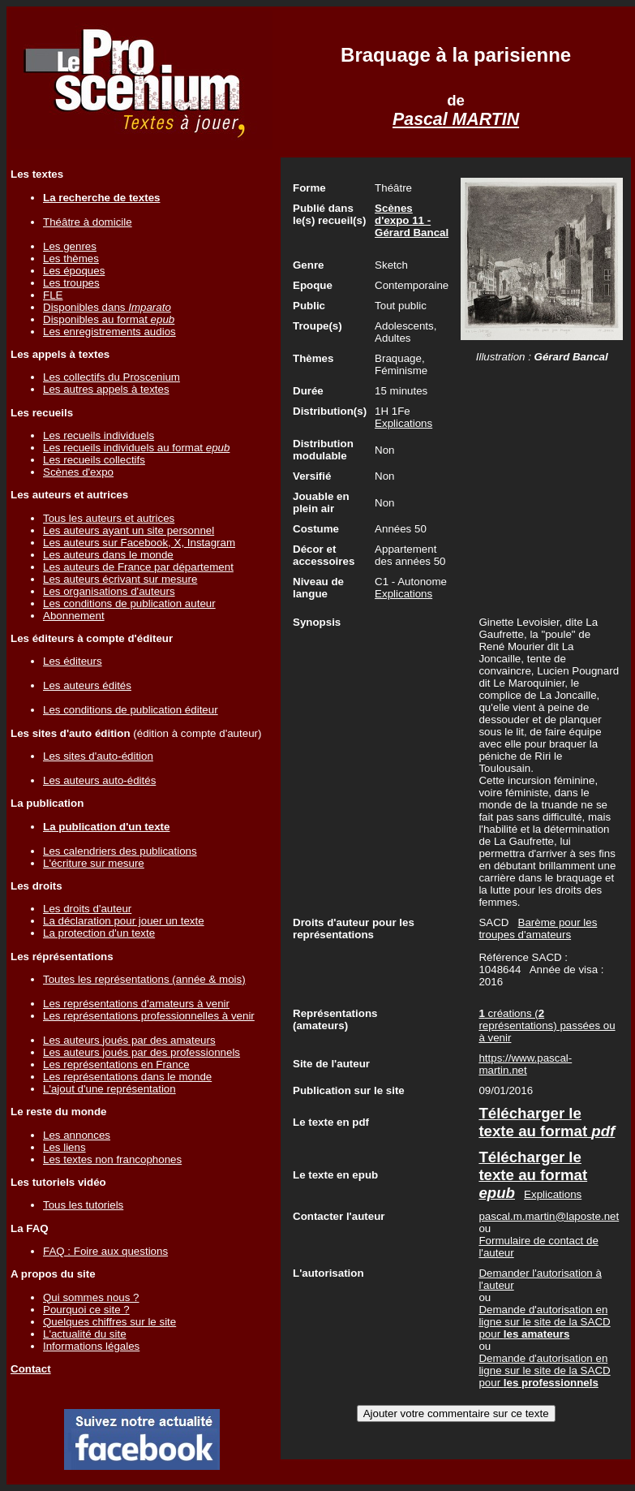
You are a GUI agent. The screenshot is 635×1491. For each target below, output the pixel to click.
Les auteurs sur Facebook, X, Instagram (139, 543)
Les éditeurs (72, 661)
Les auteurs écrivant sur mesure (120, 579)
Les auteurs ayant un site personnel (128, 530)
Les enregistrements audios (109, 331)
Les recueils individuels (98, 435)
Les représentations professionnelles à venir (149, 1016)
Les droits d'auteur (87, 909)
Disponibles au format (108, 319)
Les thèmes (71, 258)
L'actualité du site (85, 1334)
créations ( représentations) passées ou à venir (546, 1025)
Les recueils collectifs (94, 460)
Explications (403, 423)
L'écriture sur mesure (93, 863)
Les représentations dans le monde (127, 1077)
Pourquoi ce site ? (86, 1310)
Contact (31, 1369)
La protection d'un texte (99, 933)
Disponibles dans (107, 307)
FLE (52, 295)
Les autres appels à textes (106, 389)
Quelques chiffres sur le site (109, 1322)
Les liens (64, 1147)
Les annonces (76, 1135)
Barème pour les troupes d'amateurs (537, 928)
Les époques (74, 271)
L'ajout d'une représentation (109, 1089)
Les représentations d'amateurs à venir (136, 1004)
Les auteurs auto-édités (99, 780)
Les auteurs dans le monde (108, 555)
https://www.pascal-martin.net (525, 1064)
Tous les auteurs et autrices (108, 518)
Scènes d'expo (78, 472)
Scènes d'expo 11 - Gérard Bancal (411, 220)
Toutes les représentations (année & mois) (144, 979)
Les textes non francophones (112, 1159)
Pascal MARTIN (456, 119)
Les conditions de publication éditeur (130, 710)
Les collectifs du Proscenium (111, 377)
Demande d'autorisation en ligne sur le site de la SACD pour (544, 1322)
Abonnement (74, 616)
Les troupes (71, 283)
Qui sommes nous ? (91, 1297)
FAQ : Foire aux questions (105, 1251)
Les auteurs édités (87, 685)
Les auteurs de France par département (138, 567)
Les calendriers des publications (120, 851)
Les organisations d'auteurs (109, 591)
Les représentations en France (116, 1064)
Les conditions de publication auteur (129, 603)
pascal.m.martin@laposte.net (548, 1216)
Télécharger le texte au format (546, 1122)
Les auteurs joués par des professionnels (141, 1052)
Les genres (70, 246)
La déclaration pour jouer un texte (123, 921)
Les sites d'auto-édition (98, 756)
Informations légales (91, 1346)
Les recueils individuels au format (136, 448)
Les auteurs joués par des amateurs (129, 1040)
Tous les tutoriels (83, 1205)
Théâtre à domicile (87, 222)
